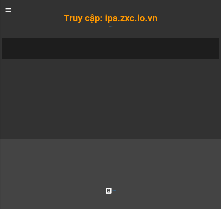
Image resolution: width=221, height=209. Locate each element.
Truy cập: (84, 18)
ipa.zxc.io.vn (131, 18)
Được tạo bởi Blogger (110, 190)
